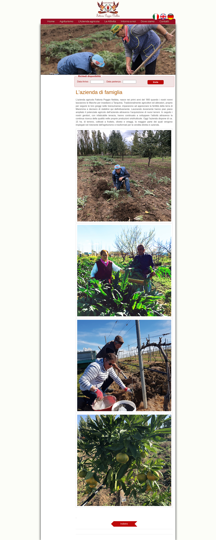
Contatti (164, 21)
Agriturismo (66, 21)
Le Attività (110, 21)
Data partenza (114, 81)
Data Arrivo (82, 81)
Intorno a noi (128, 21)
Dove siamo (148, 21)
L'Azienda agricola (88, 21)
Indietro (124, 524)
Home (51, 21)
